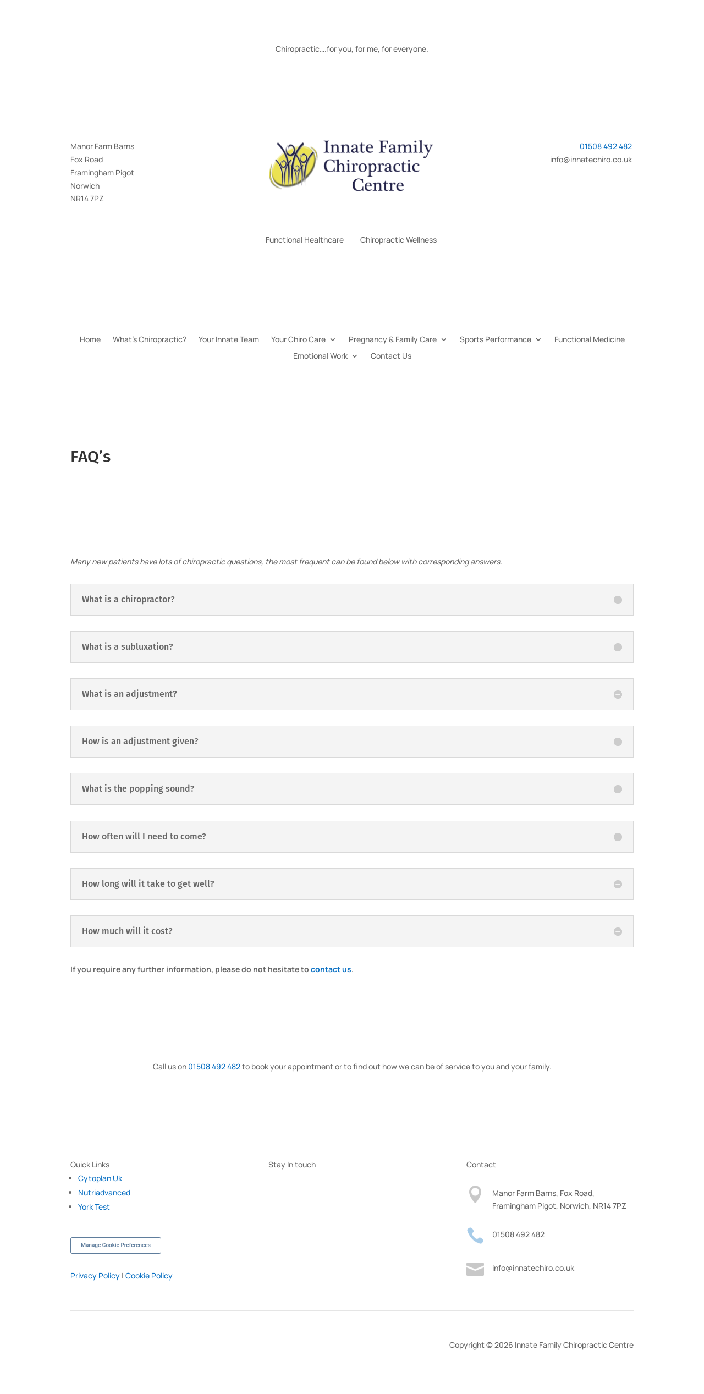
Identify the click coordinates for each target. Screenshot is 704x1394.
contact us (331, 969)
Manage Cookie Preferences (116, 1245)
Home (90, 340)
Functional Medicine (589, 340)
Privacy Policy (95, 1275)
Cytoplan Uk (100, 1178)
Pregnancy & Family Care (393, 340)
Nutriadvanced (104, 1192)
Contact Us (391, 356)
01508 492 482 (607, 146)
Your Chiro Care (298, 340)
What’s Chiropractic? (149, 340)
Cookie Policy (149, 1275)
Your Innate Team (229, 340)
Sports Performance (495, 340)
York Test (94, 1206)
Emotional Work (320, 356)
